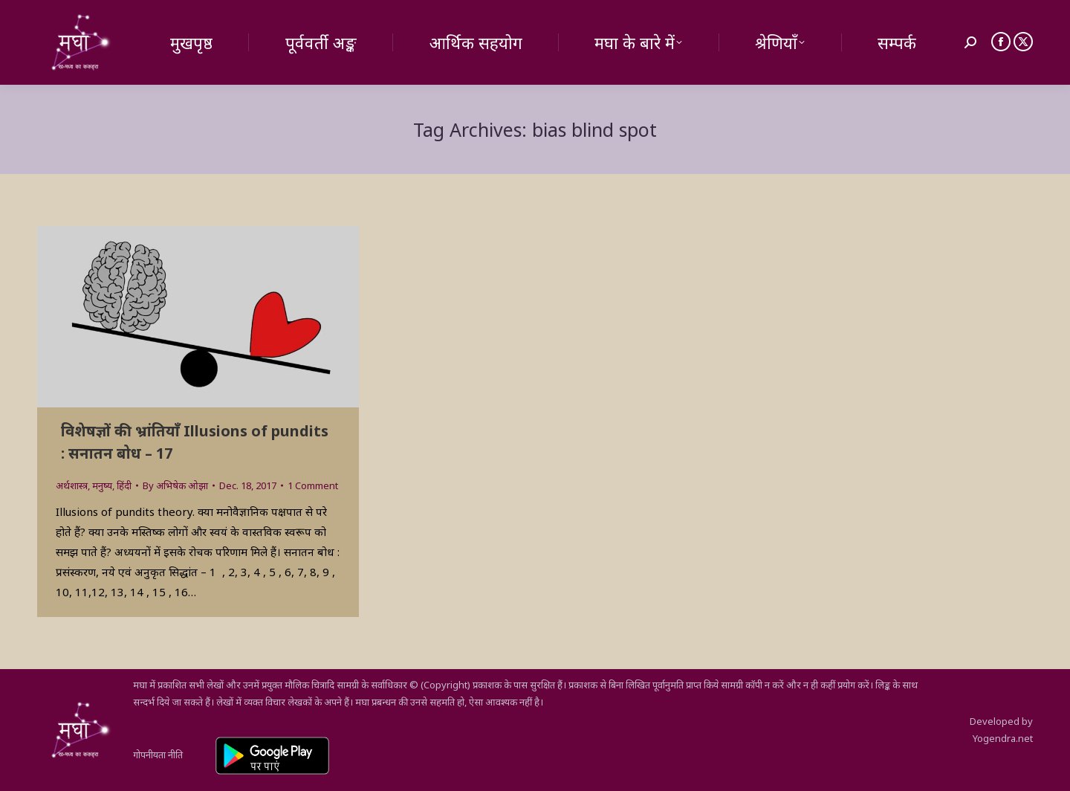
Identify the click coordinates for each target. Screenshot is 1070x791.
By (175, 485)
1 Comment (313, 485)
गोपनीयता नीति (158, 754)
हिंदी (124, 485)
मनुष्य (102, 485)
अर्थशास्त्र (72, 485)
